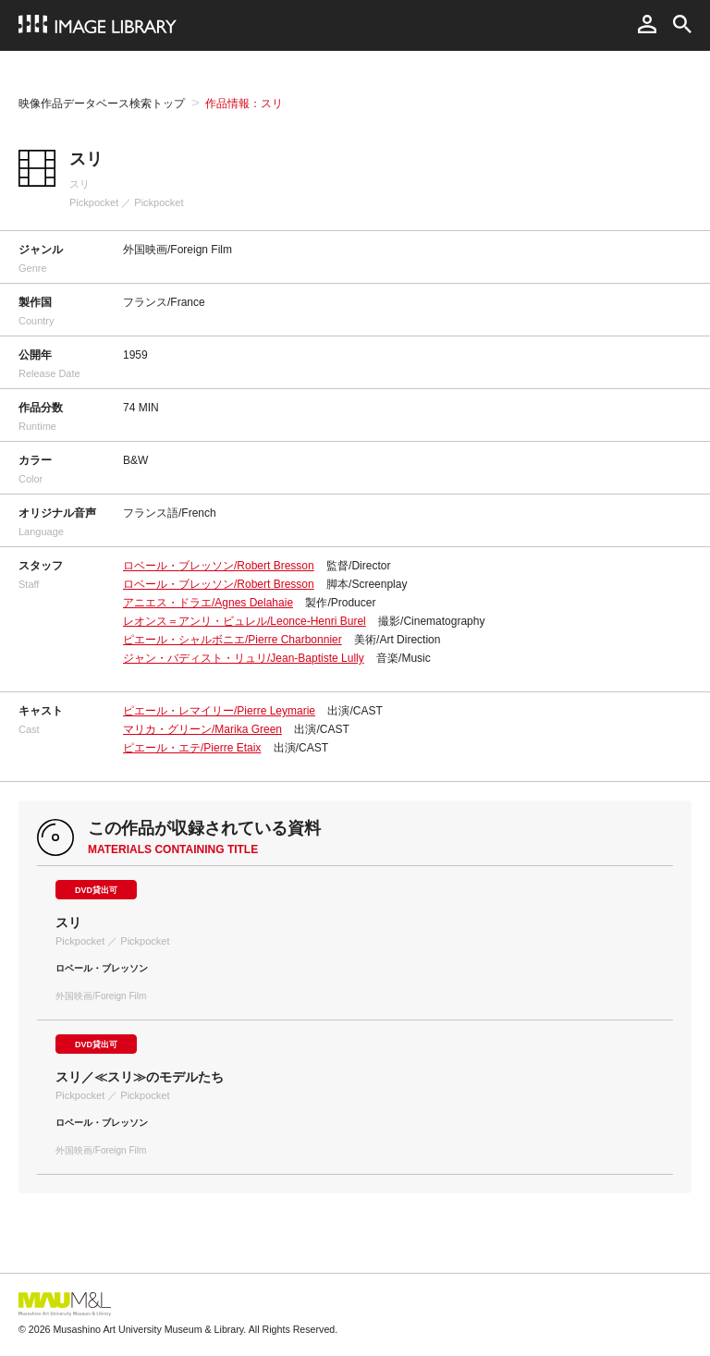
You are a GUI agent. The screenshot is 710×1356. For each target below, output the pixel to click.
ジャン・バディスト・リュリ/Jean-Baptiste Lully (243, 658)
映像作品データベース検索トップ (101, 103)
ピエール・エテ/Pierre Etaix (192, 747)
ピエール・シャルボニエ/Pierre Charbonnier (232, 639)
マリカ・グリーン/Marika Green (202, 729)
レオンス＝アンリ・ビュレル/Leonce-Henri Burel (244, 621)
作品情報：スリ (244, 103)
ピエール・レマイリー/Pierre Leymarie (219, 710)
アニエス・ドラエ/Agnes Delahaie (208, 602)
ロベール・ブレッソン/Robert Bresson (218, 565)
